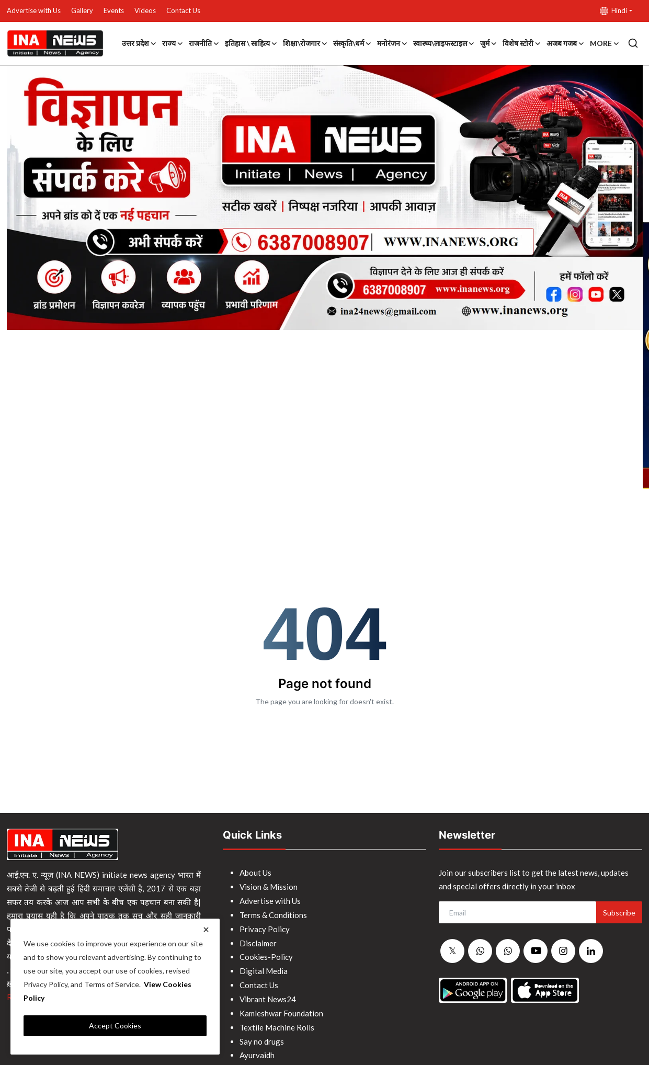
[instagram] (563, 951)
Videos (145, 10)
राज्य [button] (173, 43)
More (605, 43)
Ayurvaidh (257, 1049)
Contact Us (183, 10)
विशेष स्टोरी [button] (522, 43)
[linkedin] (591, 951)
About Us (255, 872)
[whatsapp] (480, 952)
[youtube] (535, 951)
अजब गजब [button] (565, 43)
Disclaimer (258, 940)
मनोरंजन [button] (392, 43)
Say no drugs (262, 1035)
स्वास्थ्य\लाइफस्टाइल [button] (444, 43)
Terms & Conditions (273, 913)
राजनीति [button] (204, 43)
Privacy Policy (265, 927)
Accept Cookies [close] (115, 1025)
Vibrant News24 (268, 995)
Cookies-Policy (266, 954)
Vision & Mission (269, 886)
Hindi (613, 10)
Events (114, 10)
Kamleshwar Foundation (281, 1008)
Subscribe (619, 912)
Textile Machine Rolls (277, 1022)
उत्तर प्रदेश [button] (139, 43)
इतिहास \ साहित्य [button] (251, 43)
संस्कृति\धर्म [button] (352, 43)
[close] (206, 929)
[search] (633, 43)
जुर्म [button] (488, 43)
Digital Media (264, 967)
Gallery (82, 10)
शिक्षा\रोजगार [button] (305, 43)
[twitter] (452, 952)
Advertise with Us (34, 10)
